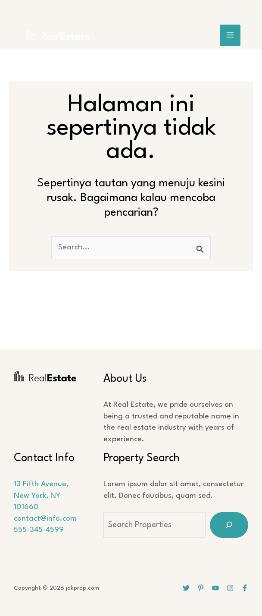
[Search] (229, 525)
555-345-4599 (38, 530)
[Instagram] (230, 588)
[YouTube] (215, 588)
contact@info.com (45, 518)
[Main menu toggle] (230, 35)
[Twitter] (186, 588)
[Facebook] (244, 588)
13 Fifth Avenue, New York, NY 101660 (41, 496)
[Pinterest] (200, 588)
